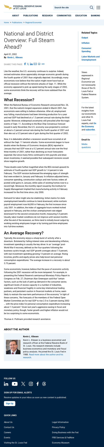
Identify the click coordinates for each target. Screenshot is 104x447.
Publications (17, 22)
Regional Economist (33, 22)
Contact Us (9, 427)
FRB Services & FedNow (63, 437)
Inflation (85, 43)
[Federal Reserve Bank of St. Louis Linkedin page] (6, 385)
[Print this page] (39, 64)
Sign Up (9, 403)
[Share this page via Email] (35, 64)
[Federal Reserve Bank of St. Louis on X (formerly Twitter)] (23, 385)
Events (7, 437)
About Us (8, 422)
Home (6, 22)
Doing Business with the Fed (65, 432)
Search (91, 7)
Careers (7, 432)
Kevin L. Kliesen (15, 57)
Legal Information (60, 422)
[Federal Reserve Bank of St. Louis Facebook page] (38, 385)
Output (85, 37)
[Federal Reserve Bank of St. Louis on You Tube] (15, 385)
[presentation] (15, 16)
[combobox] (71, 7)
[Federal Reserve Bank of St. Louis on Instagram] (31, 385)
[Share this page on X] (28, 64)
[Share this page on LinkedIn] (31, 64)
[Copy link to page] (43, 64)
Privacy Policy (58, 427)
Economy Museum (60, 442)
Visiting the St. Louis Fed (15, 442)
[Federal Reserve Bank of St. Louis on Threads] (44, 385)
